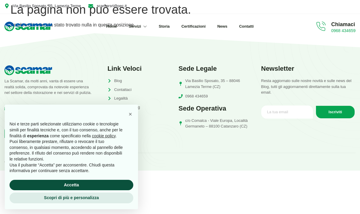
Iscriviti (335, 112)
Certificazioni (193, 26)
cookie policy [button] (103, 135)
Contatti (247, 26)
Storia (164, 26)
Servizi (137, 26)
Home (111, 26)
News (223, 26)
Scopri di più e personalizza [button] (71, 197)
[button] (130, 114)
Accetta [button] (71, 184)
